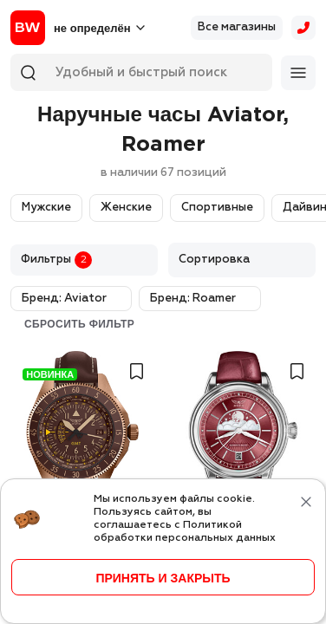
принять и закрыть (162, 578)
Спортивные (217, 207)
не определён (92, 28)
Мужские (46, 207)
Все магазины (237, 27)
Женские (126, 207)
